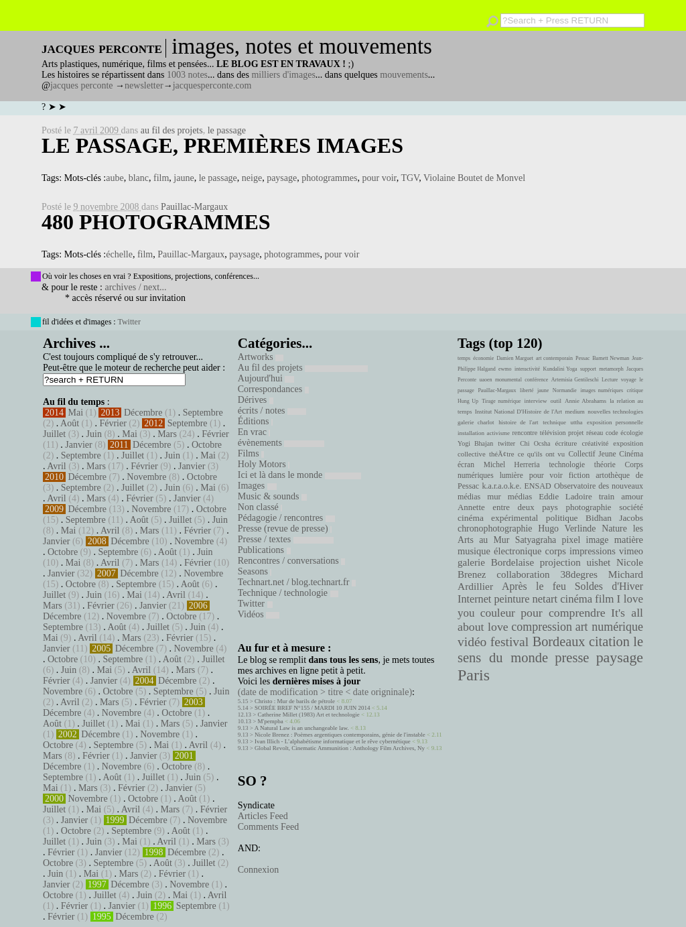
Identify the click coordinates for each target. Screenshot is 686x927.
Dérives (255, 400)
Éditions (255, 421)
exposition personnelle (615, 422)
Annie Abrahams (585, 400)
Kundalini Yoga (560, 369)
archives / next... (135, 287)
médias (520, 496)
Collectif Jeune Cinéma (605, 454)
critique (635, 390)
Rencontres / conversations (291, 561)
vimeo (631, 551)
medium (574, 411)
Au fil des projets (303, 368)
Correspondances (273, 389)
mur (494, 496)
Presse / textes (286, 539)
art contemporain (554, 358)
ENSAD (537, 486)
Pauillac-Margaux (194, 207)
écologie (631, 432)
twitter (506, 443)
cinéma (576, 599)
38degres (579, 574)
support (588, 369)
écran (466, 464)
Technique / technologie (288, 593)
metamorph (611, 369)
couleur (497, 613)
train (607, 496)
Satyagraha (536, 540)
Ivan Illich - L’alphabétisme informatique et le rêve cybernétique (333, 741)
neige (252, 178)
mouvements (404, 75)
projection (560, 562)
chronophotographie (495, 528)
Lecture (610, 380)
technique (554, 422)
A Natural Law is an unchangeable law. (302, 728)
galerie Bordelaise (496, 562)
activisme (498, 433)
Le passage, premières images (222, 145)
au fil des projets (172, 130)
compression (541, 626)
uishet (598, 562)
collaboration (522, 574)
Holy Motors (263, 464)
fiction (579, 475)
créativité (594, 443)
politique (562, 518)
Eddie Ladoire (565, 496)
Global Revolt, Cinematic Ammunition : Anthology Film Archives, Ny (340, 748)
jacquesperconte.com (212, 85)
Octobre (207, 445)
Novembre (146, 477)
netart (544, 599)
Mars (167, 434)
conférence (536, 380)
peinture (511, 599)
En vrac (254, 432)
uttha (577, 422)
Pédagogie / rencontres (286, 518)
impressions (592, 551)
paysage (282, 178)
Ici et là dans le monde (299, 475)
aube (114, 178)
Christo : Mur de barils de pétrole (295, 701)
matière (628, 539)
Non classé (260, 507)
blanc (139, 178)
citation (609, 641)
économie (483, 358)
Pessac (582, 358)
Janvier (78, 445)
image (597, 540)
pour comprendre (563, 612)
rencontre (525, 432)
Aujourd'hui (266, 378)
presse (572, 657)
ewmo (505, 369)
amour (632, 496)
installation (471, 433)
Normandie (565, 390)
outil (556, 400)
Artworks (260, 357)
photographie (589, 507)
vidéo (472, 642)
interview (536, 400)
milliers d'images (283, 75)
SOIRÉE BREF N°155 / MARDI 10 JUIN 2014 (312, 707)
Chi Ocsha (535, 443)
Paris (474, 675)
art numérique (609, 626)
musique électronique (499, 551)
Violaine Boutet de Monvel (474, 178)
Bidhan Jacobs (614, 518)
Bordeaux (559, 641)
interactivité (527, 369)
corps (555, 551)
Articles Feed (263, 816)
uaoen (485, 380)
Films (251, 453)
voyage (628, 380)
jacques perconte (81, 85)
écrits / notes (272, 411)
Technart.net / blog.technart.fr (297, 582)
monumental (508, 380)
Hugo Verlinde (567, 528)
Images (257, 486)
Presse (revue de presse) (285, 528)
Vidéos (258, 614)
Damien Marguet (514, 358)
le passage (227, 130)
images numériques (601, 390)
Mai (76, 413)
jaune (184, 178)
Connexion (258, 870)
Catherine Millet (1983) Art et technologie (309, 714)
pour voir (379, 178)
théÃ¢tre (501, 454)
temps (464, 358)
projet (576, 432)
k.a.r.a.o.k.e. (501, 486)
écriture (566, 443)
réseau (594, 432)
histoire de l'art (518, 422)
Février (112, 423)
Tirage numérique (501, 401)
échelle (119, 254)
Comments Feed (268, 827)
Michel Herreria (512, 464)
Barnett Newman (610, 358)
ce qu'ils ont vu (541, 454)
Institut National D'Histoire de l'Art (518, 411)
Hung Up (468, 401)
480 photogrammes (156, 222)
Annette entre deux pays (508, 507)
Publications (264, 550)
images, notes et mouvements (302, 46)
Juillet (54, 434)
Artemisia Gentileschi (575, 380)
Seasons (255, 571)
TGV (410, 178)
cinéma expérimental (498, 518)
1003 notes (187, 75)
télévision (553, 432)
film (161, 178)
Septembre (203, 413)
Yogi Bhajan (475, 443)
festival (509, 642)
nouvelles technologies (615, 411)
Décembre (143, 413)
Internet (474, 599)
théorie (605, 464)
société (631, 507)
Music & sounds (272, 496)
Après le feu (534, 586)
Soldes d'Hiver (609, 586)
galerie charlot (476, 422)
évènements (281, 443)
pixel (571, 540)
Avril (56, 466)
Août (69, 423)
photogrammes (329, 178)
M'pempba (270, 721)
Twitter (128, 321)
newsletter (144, 85)
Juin (94, 434)
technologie (567, 464)
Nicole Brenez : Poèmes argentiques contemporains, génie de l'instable (340, 734)
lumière (511, 475)
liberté (526, 390)
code (612, 432)
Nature (614, 528)
